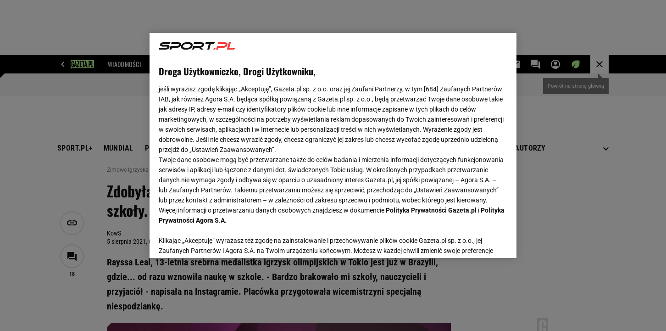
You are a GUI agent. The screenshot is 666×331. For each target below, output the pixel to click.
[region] (333, 145)
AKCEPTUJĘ (476, 240)
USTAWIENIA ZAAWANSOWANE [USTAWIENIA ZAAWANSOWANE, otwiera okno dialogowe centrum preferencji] (218, 239)
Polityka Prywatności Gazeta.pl (431, 210)
